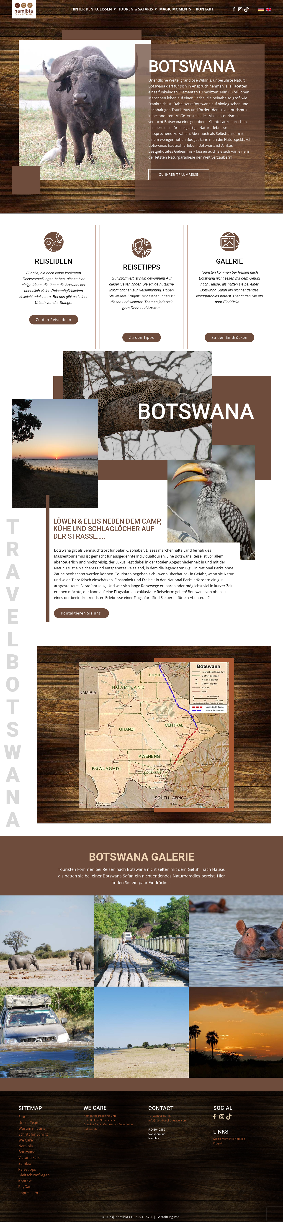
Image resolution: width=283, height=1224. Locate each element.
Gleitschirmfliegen (34, 1175)
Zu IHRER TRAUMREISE (178, 174)
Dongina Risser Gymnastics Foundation (108, 1124)
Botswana (26, 1151)
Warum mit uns (31, 1128)
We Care (25, 1140)
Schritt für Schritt (33, 1134)
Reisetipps (27, 1169)
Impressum (28, 1192)
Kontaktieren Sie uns (81, 613)
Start (22, 1116)
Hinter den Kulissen (91, 9)
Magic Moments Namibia (229, 1139)
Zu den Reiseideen (53, 319)
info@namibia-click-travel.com (167, 1120)
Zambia (24, 1163)
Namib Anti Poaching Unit (99, 1116)
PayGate (25, 1186)
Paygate (218, 1143)
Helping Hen (91, 1129)
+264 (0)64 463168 (160, 1116)
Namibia (25, 1145)
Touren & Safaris (135, 9)
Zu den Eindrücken (229, 337)
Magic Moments (175, 9)
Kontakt (204, 9)
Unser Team (28, 1122)
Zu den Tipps (141, 337)
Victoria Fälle (29, 1157)
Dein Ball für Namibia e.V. (99, 1120)
